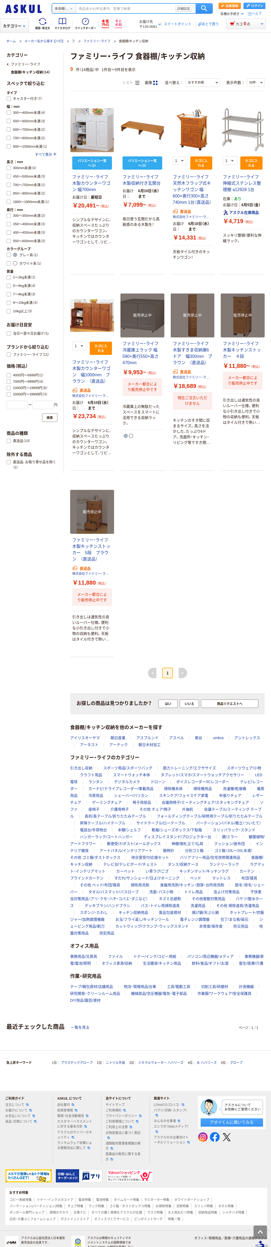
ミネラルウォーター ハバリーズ (160, 1063)
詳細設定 (183, 8)
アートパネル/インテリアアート (126, 850)
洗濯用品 (198, 905)
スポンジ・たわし (94, 912)
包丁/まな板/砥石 (234, 919)
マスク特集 (155, 1212)
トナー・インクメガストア (55, 1200)
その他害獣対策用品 (208, 899)
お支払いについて (20, 1116)
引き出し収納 (81, 768)
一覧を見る (80, 1027)
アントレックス (247, 738)
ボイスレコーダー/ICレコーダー (202, 782)
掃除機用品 (202, 789)
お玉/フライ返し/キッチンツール (142, 919)
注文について (17, 1105)
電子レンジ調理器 (195, 919)
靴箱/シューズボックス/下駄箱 (177, 830)
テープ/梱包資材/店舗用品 (91, 986)
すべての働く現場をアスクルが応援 (116, 1212)
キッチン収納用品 (133, 912)
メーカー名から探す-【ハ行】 (44, 41)
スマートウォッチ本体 (131, 775)
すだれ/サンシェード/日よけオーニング (146, 878)
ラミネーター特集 (156, 1200)
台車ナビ (80, 1212)
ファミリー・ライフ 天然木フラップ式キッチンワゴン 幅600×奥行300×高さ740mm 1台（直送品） (192, 190)
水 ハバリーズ (206, 1063)
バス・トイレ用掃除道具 (160, 905)
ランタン (95, 782)
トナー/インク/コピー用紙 (154, 956)
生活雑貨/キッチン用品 (162, 963)
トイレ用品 (193, 892)
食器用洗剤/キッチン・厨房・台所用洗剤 (192, 885)
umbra (218, 738)
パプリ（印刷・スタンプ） (170, 1113)
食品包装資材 (170, 912)
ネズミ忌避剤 (170, 899)
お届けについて (18, 1110)
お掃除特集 (163, 1206)
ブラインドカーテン (86, 878)
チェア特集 (75, 1206)
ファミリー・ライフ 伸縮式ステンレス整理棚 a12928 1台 (242, 183)
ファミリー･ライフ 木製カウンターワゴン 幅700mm (91, 183)
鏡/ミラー (230, 837)
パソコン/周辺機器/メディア (210, 956)
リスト (130, 83)
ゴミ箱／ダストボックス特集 (130, 1206)
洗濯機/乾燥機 (234, 789)
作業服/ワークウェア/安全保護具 (224, 993)
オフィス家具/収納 (117, 963)
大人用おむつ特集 (180, 1212)
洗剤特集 (182, 1206)
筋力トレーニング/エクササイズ (189, 768)
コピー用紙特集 (21, 1200)
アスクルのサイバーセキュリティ (74, 1135)
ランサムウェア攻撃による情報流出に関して (74, 1145)
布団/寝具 (249, 878)
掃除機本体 (173, 789)
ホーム (11, 41)
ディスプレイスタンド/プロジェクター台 (177, 837)
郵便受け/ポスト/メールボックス (134, 844)
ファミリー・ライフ (96, 41)
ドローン (158, 782)
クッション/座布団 (229, 844)
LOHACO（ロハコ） (169, 1105)
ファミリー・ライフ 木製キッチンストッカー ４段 (243, 350)
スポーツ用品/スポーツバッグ (127, 768)
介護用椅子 (119, 809)
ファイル (115, 956)
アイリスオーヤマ (85, 738)
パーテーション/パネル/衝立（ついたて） (228, 823)
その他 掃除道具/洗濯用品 (237, 905)
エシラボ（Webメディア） (171, 1129)
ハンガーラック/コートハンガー (106, 837)
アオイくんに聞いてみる (232, 1122)
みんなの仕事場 (167, 1121)
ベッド (195, 878)
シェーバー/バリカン (131, 795)
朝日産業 (118, 738)
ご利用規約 (116, 1110)
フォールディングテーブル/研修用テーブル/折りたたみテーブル (210, 816)
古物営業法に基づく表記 (123, 1135)
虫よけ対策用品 (227, 892)
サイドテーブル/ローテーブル (161, 823)
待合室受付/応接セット (150, 857)
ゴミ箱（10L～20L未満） (233, 850)
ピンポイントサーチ (148, 1219)
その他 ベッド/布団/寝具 (100, 885)
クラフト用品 (91, 775)
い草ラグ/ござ (157, 871)
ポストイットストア (75, 1219)
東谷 (198, 738)
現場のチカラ (59, 1212)
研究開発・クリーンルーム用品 (95, 993)
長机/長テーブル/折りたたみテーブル (115, 816)
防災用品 (240, 926)
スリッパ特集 (203, 1206)
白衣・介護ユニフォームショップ (33, 1219)
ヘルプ (256, 14)
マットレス (221, 878)
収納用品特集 (207, 1212)
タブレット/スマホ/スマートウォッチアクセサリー (202, 775)
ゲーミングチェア (107, 802)
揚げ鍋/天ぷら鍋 (205, 912)
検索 (204, 8)
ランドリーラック (224, 864)
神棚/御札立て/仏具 (187, 844)
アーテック (118, 745)
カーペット (125, 871)
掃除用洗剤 (140, 885)
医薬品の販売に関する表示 (123, 1156)
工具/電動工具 (178, 986)
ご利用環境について (122, 1121)
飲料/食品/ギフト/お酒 (210, 963)
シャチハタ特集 (233, 1212)
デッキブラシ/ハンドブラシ (107, 905)
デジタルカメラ (127, 782)
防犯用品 (107, 933)
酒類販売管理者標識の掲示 (123, 1146)
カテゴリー (14, 26)
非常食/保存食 (211, 926)
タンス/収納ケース (183, 864)
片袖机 (187, 809)
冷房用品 (95, 795)
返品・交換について (21, 1121)
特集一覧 (174, 1219)
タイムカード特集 (126, 1200)
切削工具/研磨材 (214, 986)
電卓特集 (84, 1200)
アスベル (176, 738)
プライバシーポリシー (124, 1116)
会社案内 (65, 1105)
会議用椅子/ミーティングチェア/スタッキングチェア (205, 802)
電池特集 (102, 1200)
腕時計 (168, 850)
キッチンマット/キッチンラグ (204, 871)
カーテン (247, 871)
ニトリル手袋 (115, 1063)
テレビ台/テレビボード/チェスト (130, 864)
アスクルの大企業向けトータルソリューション (172, 1140)
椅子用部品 (142, 802)
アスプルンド (147, 738)
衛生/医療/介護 (251, 963)
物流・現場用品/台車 (140, 986)
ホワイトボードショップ (191, 1200)
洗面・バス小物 (161, 892)
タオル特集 (226, 1206)
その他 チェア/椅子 (155, 809)
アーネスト (89, 745)
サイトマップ (115, 1105)
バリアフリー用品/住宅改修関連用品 (210, 857)
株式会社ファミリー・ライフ (193, 217)
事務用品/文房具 (83, 956)
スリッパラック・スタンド (234, 830)
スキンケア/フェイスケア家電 (183, 795)
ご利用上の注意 (119, 1127)
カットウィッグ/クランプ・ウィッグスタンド (152, 926)
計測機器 (246, 986)
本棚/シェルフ (129, 830)
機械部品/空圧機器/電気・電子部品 (159, 993)
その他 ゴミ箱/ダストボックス (95, 857)
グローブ (236, 1063)
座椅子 (94, 809)
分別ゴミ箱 (194, 850)
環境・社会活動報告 (72, 1116)
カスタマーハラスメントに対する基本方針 (74, 1124)
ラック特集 (96, 1206)
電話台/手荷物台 (93, 830)
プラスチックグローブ (77, 1063)
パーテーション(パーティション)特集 (36, 1206)
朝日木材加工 (149, 745)
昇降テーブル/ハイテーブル (102, 823)
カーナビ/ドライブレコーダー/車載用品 (120, 789)
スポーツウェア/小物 (244, 768)
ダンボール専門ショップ (27, 1212)
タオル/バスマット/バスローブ (113, 892)
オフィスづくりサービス (111, 1219)
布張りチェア (230, 795)
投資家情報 (67, 1110)
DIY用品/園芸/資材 (85, 1000)
